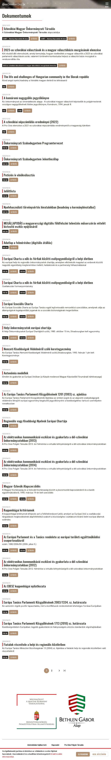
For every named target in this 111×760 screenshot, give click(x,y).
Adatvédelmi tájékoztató (36, 745)
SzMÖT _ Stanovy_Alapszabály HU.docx (15, 38)
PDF (4, 87)
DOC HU (5, 164)
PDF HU (5, 148)
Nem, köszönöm (99, 754)
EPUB (20, 110)
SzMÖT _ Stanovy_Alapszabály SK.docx (53, 38)
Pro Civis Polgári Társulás (74, 745)
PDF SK (5, 196)
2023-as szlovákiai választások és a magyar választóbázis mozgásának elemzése (29, 65)
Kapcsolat (55, 745)
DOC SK (5, 212)
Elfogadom (83, 754)
